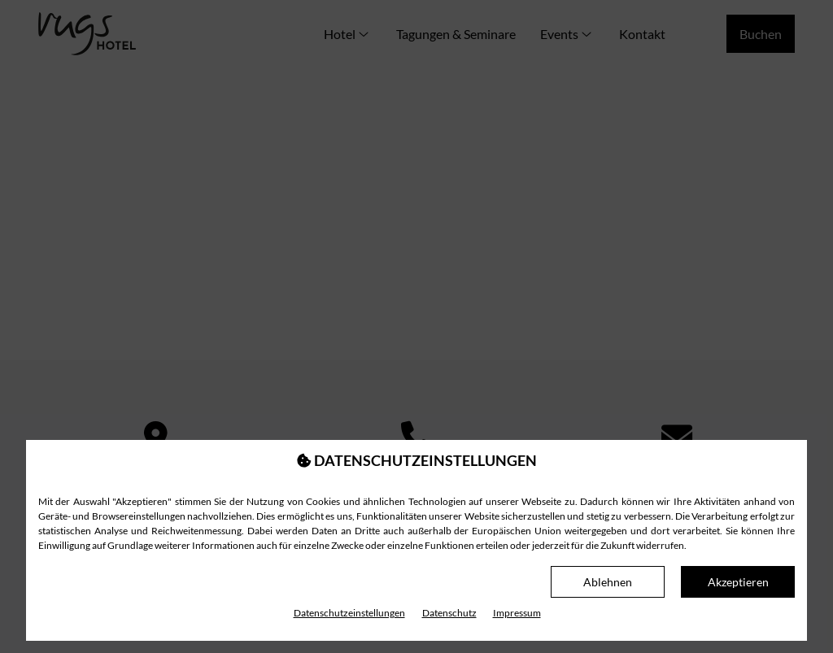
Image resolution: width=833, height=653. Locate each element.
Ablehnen (607, 582)
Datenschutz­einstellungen (349, 613)
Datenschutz (449, 613)
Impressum (517, 613)
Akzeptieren (738, 582)
